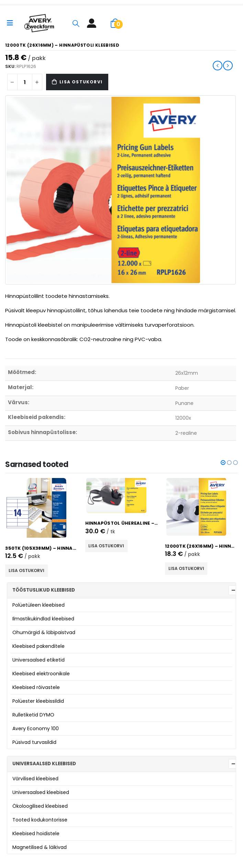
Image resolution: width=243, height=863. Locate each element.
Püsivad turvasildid (34, 742)
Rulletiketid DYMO (33, 714)
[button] (223, 462)
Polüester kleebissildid (38, 701)
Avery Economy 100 (35, 728)
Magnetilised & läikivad (39, 847)
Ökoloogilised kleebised (40, 806)
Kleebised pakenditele (38, 646)
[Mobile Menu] (12, 23)
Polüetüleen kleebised (38, 605)
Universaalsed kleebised (40, 792)
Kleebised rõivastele (36, 687)
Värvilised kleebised (35, 778)
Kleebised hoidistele (35, 833)
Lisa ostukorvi (80, 82)
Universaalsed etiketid (38, 659)
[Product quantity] (24, 82)
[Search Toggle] (76, 23)
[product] (42, 508)
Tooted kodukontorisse (39, 819)
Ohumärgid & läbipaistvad (43, 632)
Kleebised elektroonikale (41, 673)
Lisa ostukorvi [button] (26, 570)
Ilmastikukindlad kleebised (43, 618)
